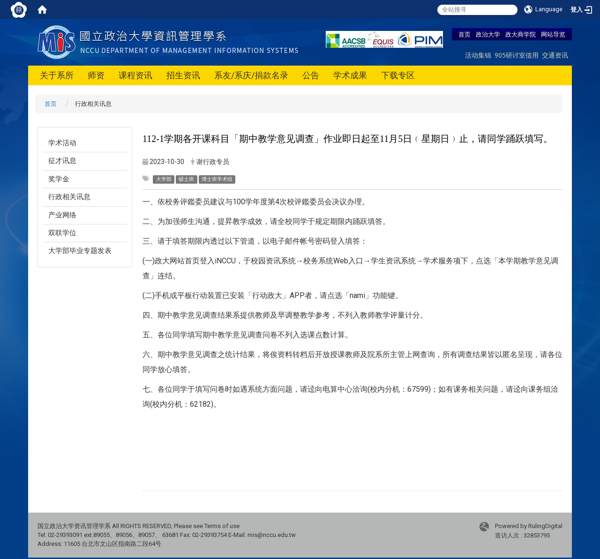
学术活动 (62, 143)
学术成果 (350, 75)
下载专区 (398, 75)
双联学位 (62, 233)
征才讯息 (62, 161)
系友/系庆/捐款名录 (251, 75)
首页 (464, 34)
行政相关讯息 (69, 197)
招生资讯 (183, 75)
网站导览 (553, 34)
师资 (96, 75)
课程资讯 (135, 75)
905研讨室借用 (517, 55)
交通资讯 (555, 55)
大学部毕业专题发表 (80, 250)
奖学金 (58, 179)
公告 (310, 75)
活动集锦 (478, 55)
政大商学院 (520, 34)
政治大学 (488, 34)
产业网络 (62, 215)
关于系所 (57, 75)
